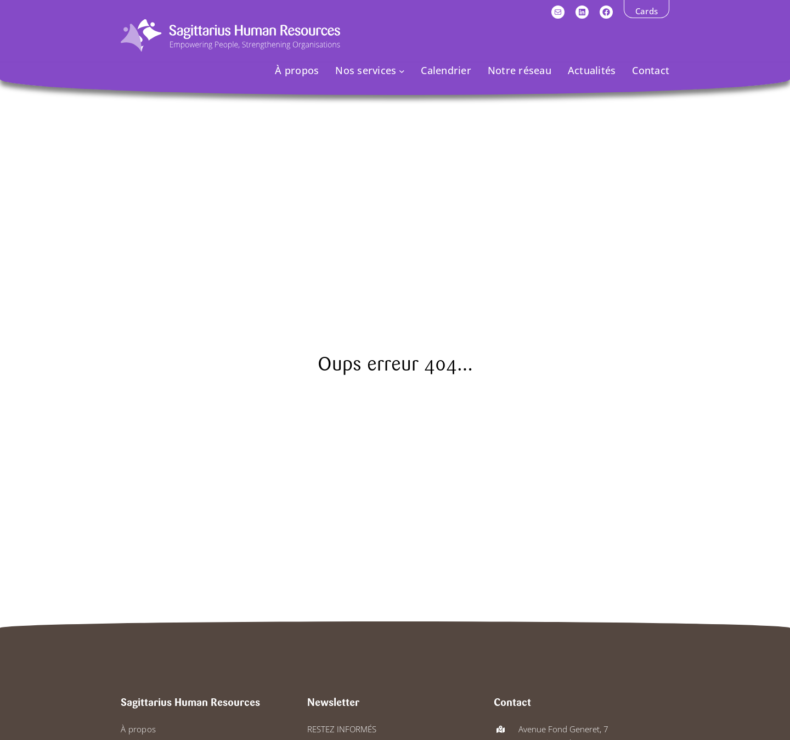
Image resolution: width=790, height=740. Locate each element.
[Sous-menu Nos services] (402, 71)
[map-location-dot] (500, 729)
